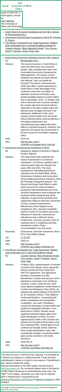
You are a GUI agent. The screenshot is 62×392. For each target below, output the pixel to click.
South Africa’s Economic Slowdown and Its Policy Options (32, 32)
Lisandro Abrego (13, 48)
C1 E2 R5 (25, 237)
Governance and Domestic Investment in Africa (27, 37)
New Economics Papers (17, 6)
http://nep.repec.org (10, 368)
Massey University (44, 379)
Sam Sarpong (7, 21)
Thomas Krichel (33, 387)
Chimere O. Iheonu (30, 151)
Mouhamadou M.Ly (17, 35)
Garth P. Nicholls (13, 51)
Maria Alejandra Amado (33, 48)
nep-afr (5, 6)
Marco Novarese (16, 371)
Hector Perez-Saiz (30, 51)
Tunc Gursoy (51, 48)
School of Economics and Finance (17, 379)
